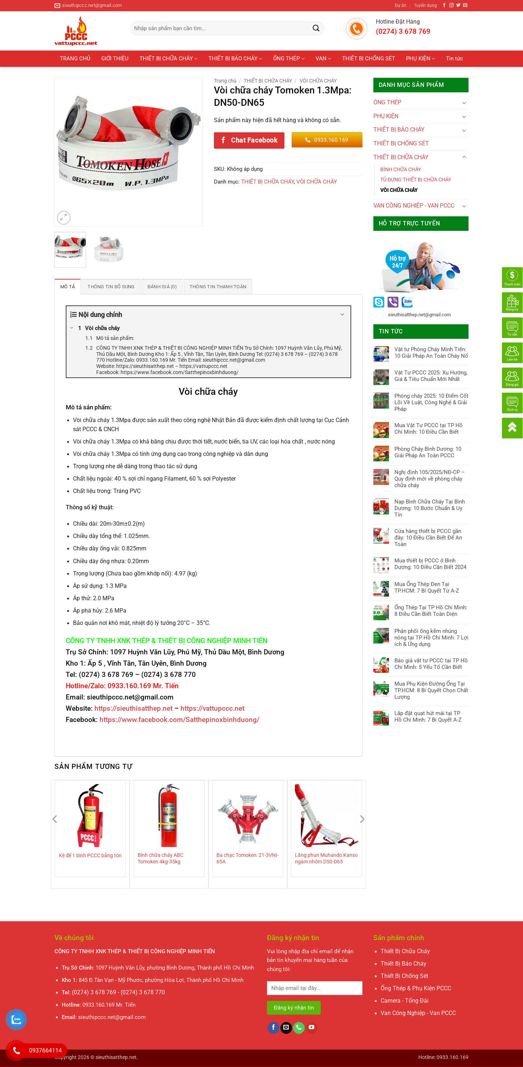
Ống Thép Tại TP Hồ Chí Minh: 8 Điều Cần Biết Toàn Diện (430, 610)
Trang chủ (225, 81)
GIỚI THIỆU (115, 58)
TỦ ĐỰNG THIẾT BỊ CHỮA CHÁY (415, 179)
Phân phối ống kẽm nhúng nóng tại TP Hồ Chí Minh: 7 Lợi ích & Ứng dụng (431, 637)
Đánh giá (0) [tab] (157, 286)
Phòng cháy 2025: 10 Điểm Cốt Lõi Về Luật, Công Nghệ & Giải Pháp (431, 402)
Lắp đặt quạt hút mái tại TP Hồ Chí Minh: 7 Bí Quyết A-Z (428, 716)
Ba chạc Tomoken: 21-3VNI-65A (247, 858)
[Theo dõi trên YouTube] (311, 1028)
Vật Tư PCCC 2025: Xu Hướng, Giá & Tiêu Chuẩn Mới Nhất (430, 375)
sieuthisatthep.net (116, 1057)
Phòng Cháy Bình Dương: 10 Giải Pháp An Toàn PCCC (427, 452)
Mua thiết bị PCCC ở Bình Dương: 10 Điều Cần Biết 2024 (430, 563)
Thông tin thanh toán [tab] (211, 286)
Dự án (400, 5)
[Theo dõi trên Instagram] (451, 5)
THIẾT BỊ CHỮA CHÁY (168, 58)
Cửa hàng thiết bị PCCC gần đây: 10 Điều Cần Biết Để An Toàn (428, 537)
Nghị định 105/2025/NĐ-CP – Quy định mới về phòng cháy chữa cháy (429, 479)
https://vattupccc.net (212, 708)
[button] (64, 218)
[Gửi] (316, 28)
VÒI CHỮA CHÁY (318, 81)
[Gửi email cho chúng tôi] (465, 5)
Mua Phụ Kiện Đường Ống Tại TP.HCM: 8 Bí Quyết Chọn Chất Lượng (431, 690)
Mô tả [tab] (67, 286)
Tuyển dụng (425, 5)
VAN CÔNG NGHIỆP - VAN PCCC (413, 205)
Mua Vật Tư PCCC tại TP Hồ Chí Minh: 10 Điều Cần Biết (428, 428)
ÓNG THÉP (387, 102)
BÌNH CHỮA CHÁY (400, 169)
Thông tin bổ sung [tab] (108, 286)
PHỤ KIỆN (420, 58)
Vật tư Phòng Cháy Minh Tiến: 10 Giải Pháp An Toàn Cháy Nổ (431, 352)
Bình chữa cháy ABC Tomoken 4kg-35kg (160, 858)
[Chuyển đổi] (464, 102)
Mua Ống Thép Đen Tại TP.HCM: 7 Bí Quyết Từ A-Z (426, 587)
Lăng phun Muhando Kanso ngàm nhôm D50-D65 (326, 858)
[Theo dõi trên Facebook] (444, 5)
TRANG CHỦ (75, 58)
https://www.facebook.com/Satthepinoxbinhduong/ (179, 719)
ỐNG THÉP (288, 58)
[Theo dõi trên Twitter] (458, 5)
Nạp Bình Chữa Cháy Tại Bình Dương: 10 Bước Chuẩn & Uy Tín (429, 508)
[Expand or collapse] (342, 314)
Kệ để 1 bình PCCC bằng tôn (90, 855)
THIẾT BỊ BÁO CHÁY (235, 58)
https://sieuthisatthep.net (133, 708)
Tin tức (454, 58)
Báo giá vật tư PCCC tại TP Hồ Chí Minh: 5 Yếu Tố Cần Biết (431, 663)
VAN (323, 58)
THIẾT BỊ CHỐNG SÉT (368, 58)
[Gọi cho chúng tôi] (299, 1028)
